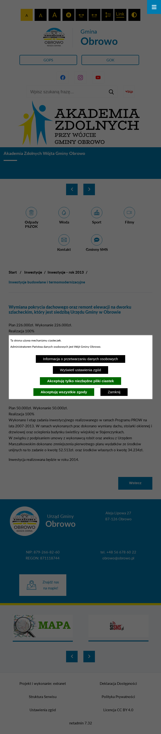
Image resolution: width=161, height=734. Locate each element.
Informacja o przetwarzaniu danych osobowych (80, 359)
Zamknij (114, 392)
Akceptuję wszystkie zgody (64, 392)
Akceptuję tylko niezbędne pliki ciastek (80, 381)
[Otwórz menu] (154, 7)
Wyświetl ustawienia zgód (80, 370)
